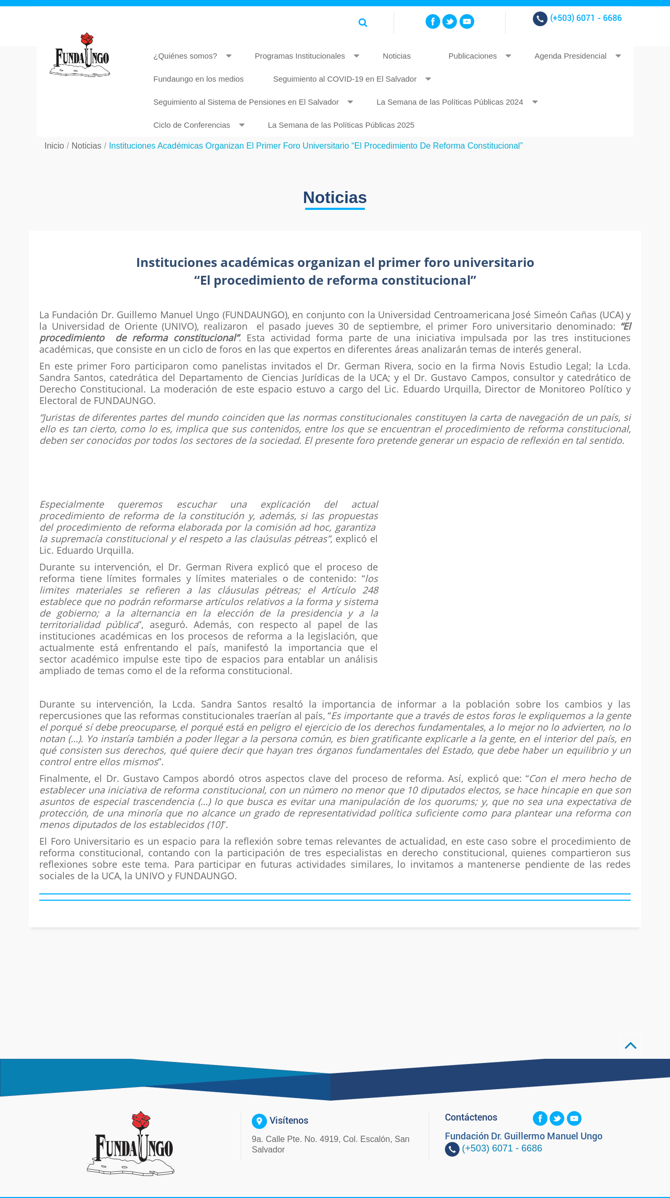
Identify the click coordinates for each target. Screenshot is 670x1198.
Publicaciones (473, 55)
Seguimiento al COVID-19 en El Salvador (345, 78)
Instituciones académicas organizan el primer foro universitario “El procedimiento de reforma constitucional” (316, 145)
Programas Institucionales (300, 55)
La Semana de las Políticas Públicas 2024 (449, 101)
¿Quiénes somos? (185, 55)
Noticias (396, 55)
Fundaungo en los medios (198, 78)
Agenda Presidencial (570, 55)
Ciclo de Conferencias (191, 124)
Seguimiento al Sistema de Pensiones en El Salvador (246, 101)
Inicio (54, 145)
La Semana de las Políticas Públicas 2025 (341, 124)
